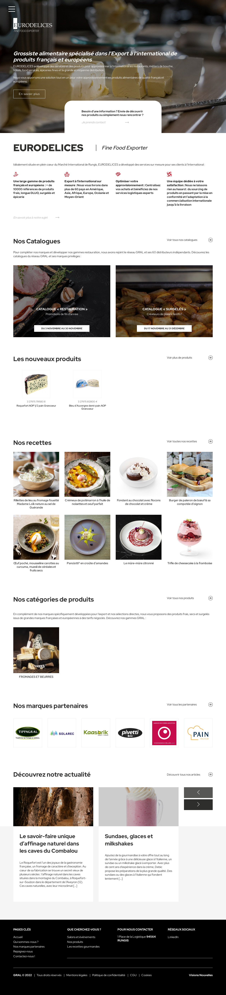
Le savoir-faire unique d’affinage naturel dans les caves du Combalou (49, 843)
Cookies (146, 975)
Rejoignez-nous (23, 951)
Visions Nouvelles (201, 975)
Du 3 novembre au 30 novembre (61, 328)
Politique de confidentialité (108, 975)
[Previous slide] (198, 792)
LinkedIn (173, 937)
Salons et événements (81, 937)
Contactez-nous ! (24, 956)
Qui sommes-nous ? (25, 942)
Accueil (17, 937)
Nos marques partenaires (29, 946)
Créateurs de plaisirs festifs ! (164, 314)
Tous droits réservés (49, 975)
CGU (133, 975)
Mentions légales (76, 975)
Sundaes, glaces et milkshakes (129, 840)
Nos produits (75, 942)
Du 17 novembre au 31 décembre (164, 328)
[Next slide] (198, 804)
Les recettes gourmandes (83, 946)
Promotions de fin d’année (62, 314)
